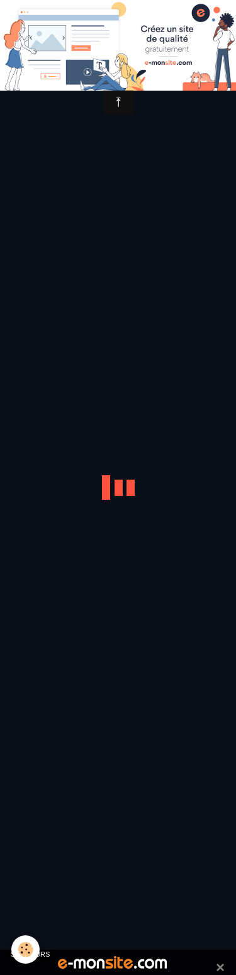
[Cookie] (25, 949)
